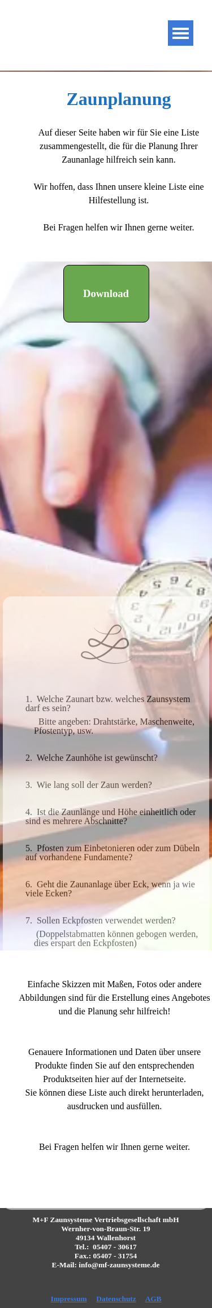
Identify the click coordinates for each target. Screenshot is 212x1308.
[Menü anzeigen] (180, 33)
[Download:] (106, 293)
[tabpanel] (106, 166)
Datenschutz (116, 1298)
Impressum (68, 1298)
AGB (153, 1298)
